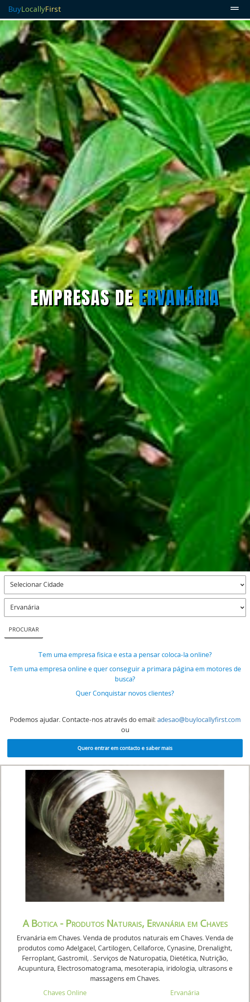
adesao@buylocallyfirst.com (199, 719)
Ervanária (184, 992)
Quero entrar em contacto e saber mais (125, 748)
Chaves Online (65, 992)
